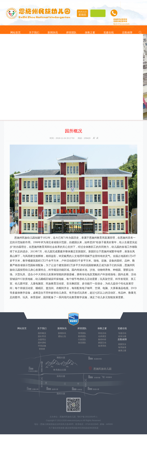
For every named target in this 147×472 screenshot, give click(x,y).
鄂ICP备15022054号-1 (87, 417)
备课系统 (102, 346)
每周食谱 (122, 347)
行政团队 (82, 339)
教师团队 (82, 336)
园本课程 (42, 342)
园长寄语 (42, 336)
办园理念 (42, 339)
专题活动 (122, 333)
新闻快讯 (62, 333)
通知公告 (62, 336)
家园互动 (102, 342)
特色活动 (102, 333)
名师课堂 (102, 336)
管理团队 (82, 333)
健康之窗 (122, 350)
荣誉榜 (42, 349)
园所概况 (42, 333)
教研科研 (102, 339)
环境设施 (42, 346)
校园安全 (122, 344)
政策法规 (122, 336)
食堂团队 (82, 342)
